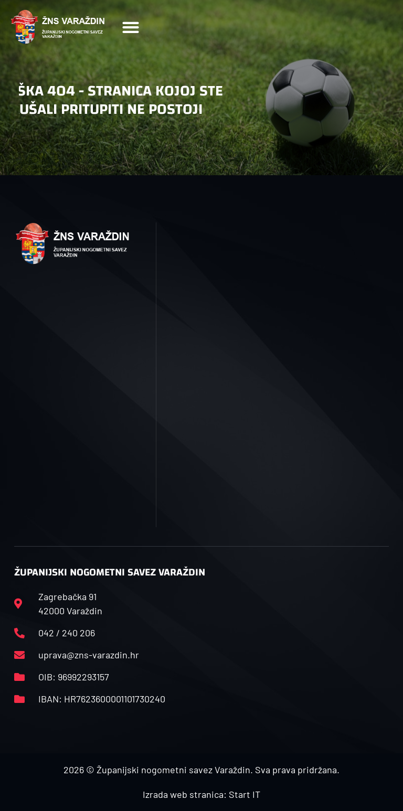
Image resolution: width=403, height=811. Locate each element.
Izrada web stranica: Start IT (201, 794)
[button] (130, 27)
